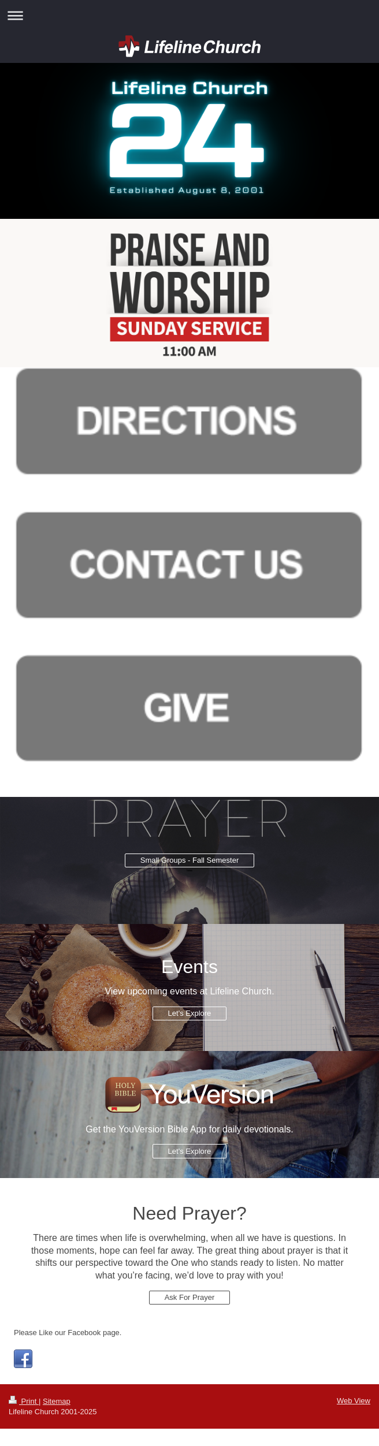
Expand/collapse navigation (189, 15)
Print (24, 1401)
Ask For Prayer (190, 1297)
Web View (353, 1400)
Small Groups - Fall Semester (189, 860)
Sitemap (56, 1401)
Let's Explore (189, 1013)
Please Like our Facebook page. (67, 1332)
